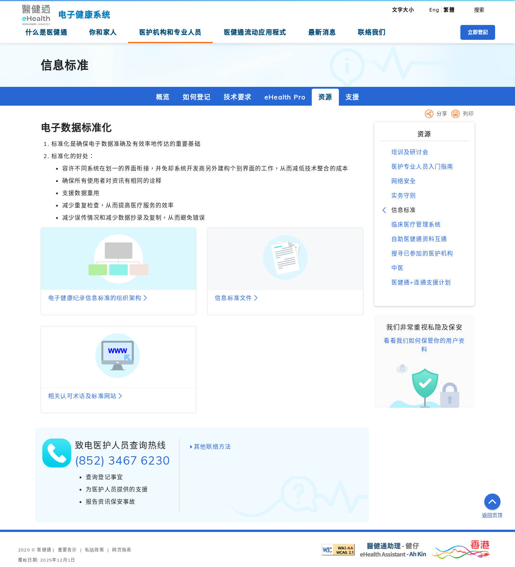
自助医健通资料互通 (419, 238)
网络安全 (403, 181)
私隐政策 (94, 550)
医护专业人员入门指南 (422, 166)
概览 (163, 97)
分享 (442, 113)
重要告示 (67, 550)
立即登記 (478, 32)
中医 (397, 267)
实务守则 (403, 195)
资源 (325, 97)
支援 (352, 97)
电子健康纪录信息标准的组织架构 (94, 297)
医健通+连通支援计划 (421, 282)
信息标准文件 (233, 297)
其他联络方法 (212, 446)
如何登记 (196, 97)
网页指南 (121, 550)
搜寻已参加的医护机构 (422, 253)
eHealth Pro (284, 97)
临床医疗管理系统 (416, 224)
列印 (468, 113)
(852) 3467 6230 (122, 460)
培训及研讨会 (410, 152)
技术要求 (237, 97)
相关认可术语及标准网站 (82, 395)
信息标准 (403, 209)
